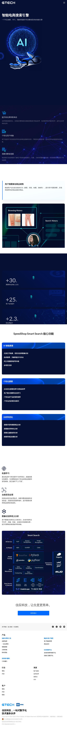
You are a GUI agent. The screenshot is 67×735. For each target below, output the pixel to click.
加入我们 (10, 627)
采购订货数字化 (48, 655)
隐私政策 (59, 716)
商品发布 (46, 644)
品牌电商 (4, 641)
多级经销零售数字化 (50, 652)
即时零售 (4, 652)
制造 (3, 694)
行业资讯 (16, 627)
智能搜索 (4, 647)
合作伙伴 (36, 674)
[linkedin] (57, 626)
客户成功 (36, 671)
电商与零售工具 (6, 638)
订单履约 (4, 661)
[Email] (64, 626)
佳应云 (35, 676)
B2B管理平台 (48, 650)
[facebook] (53, 626)
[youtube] (60, 626)
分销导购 (4, 649)
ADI (35, 679)
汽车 (3, 674)
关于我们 (4, 627)
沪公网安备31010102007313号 (13, 719)
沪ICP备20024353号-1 (8, 724)
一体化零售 (5, 644)
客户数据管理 (48, 641)
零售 (3, 671)
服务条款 (53, 716)
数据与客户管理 (48, 638)
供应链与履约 (6, 658)
